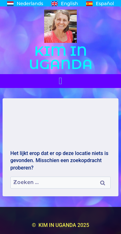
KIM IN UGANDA (61, 57)
